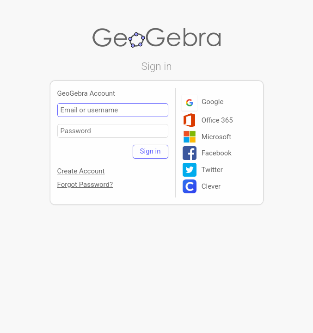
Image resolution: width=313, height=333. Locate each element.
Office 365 (208, 120)
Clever (202, 186)
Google (203, 102)
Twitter (203, 170)
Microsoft (207, 137)
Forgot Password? (85, 184)
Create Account (81, 171)
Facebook (207, 153)
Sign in (150, 151)
